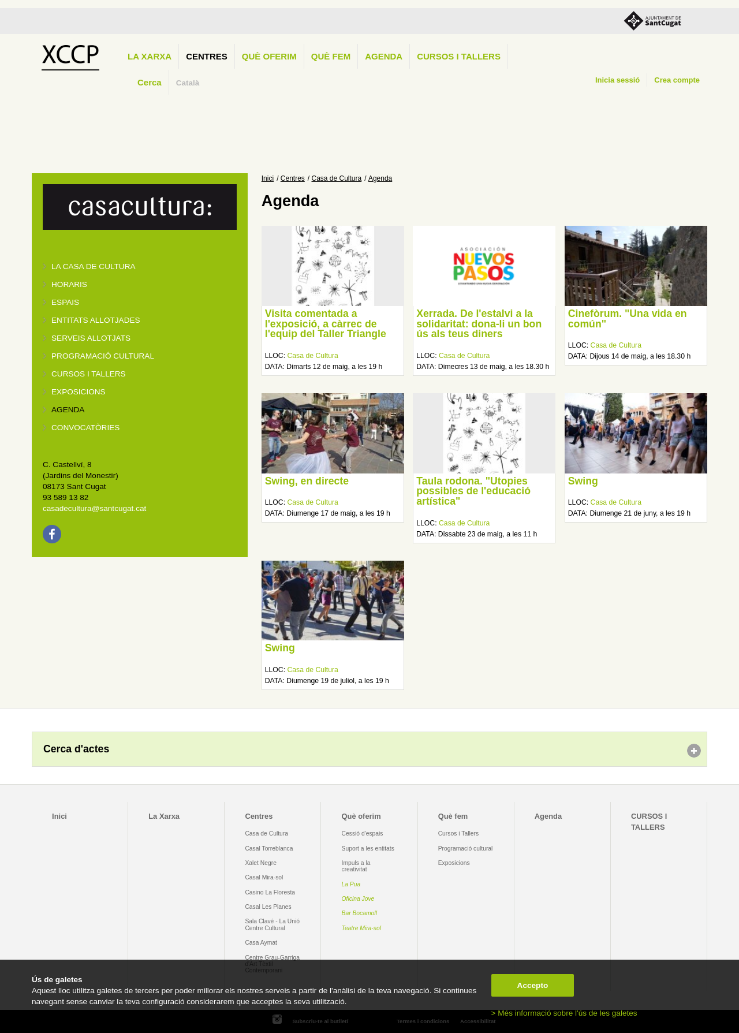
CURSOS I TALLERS (459, 56)
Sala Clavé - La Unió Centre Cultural (272, 924)
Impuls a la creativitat (356, 866)
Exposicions (78, 391)
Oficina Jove (358, 899)
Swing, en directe (307, 481)
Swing (583, 481)
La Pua (351, 884)
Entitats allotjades (95, 320)
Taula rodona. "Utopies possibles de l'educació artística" (473, 491)
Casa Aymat (261, 942)
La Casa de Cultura (93, 266)
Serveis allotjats (90, 338)
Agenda (383, 56)
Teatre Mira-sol (362, 928)
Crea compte (677, 80)
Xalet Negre (261, 863)
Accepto (532, 985)
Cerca (149, 82)
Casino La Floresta (270, 892)
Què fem (330, 56)
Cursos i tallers (88, 374)
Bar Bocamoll (359, 913)
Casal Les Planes (268, 907)
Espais (65, 302)
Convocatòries (85, 427)
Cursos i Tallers (458, 833)
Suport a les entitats (368, 848)
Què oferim (269, 56)
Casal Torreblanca (269, 848)
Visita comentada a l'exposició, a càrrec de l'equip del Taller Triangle (325, 324)
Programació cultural (102, 356)
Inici (268, 178)
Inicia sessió (617, 80)
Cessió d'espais (362, 833)
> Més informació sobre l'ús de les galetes (564, 1013)
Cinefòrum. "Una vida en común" (627, 319)
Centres (206, 56)
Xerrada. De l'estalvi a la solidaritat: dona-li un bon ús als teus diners (479, 324)
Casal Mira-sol (264, 877)
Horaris (69, 284)
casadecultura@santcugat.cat (94, 508)
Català (188, 83)
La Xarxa (149, 56)
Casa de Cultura (337, 178)
